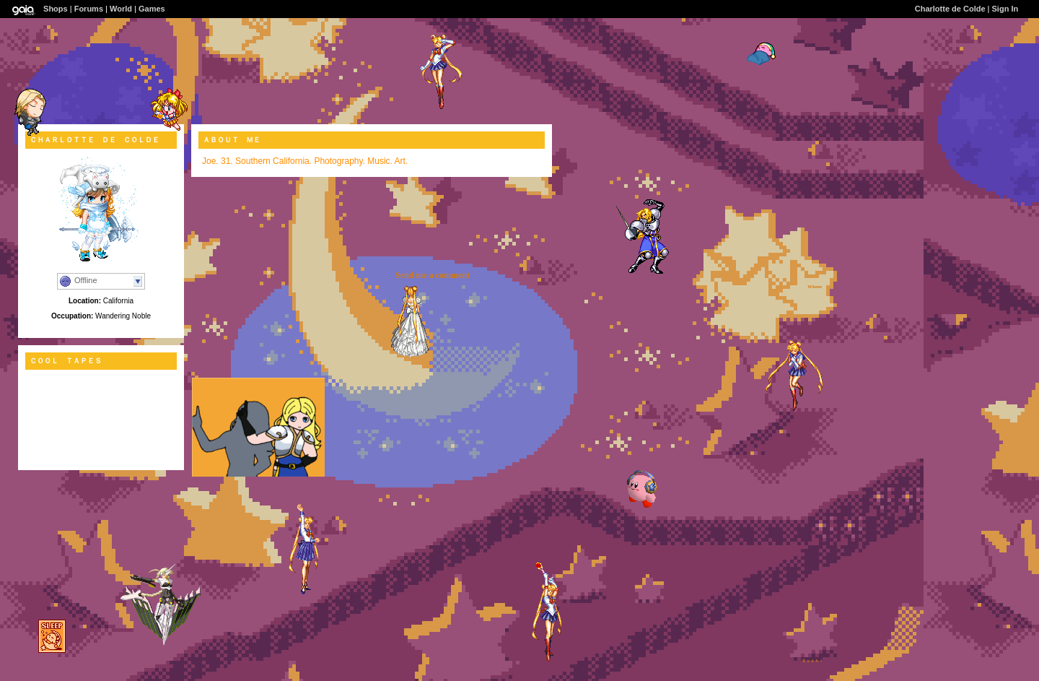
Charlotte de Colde (950, 8)
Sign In (1005, 8)
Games (152, 8)
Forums (88, 8)
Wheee (814, 287)
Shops (55, 8)
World (121, 8)
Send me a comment (432, 275)
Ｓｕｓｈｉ (812, 661)
